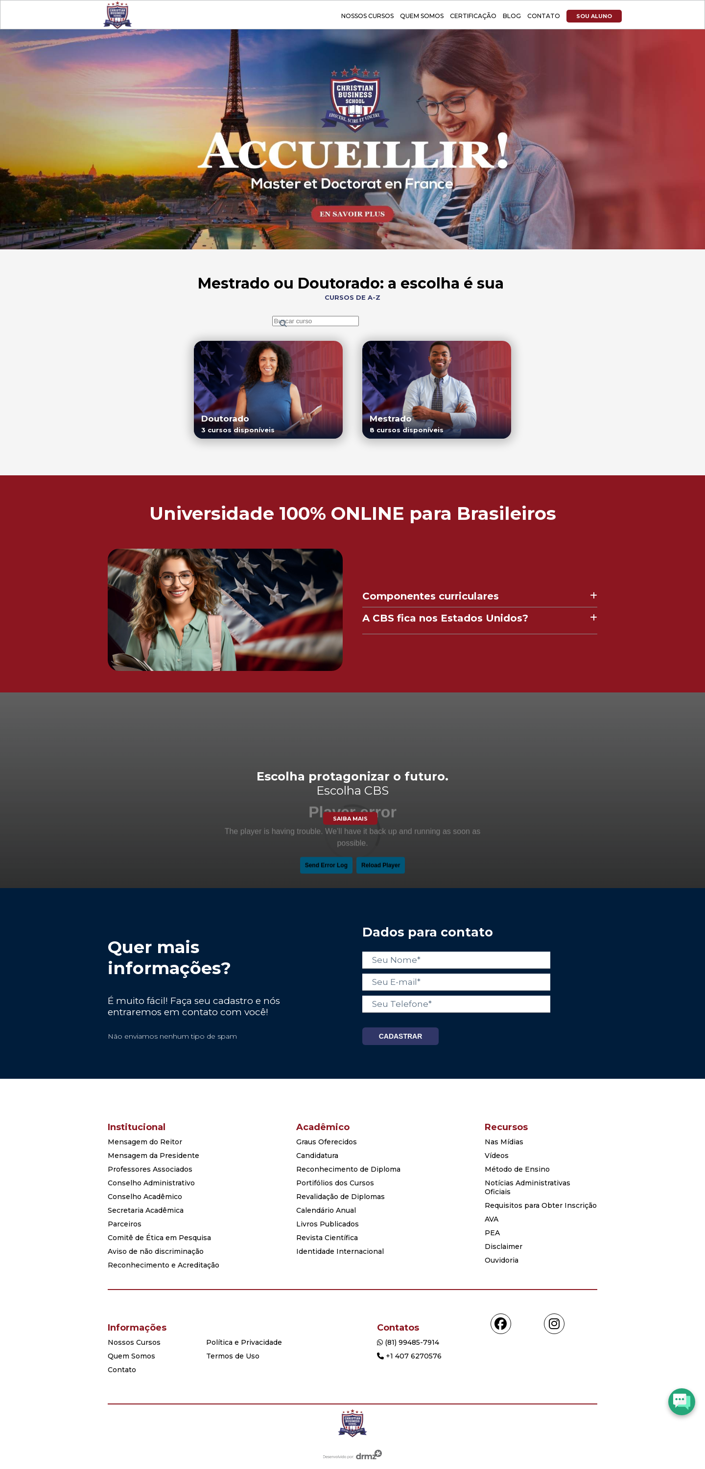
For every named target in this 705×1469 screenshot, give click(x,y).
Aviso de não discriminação (156, 1251)
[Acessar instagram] (554, 1323)
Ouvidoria (501, 1260)
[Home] (352, 1424)
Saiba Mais (350, 818)
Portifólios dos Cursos (335, 1183)
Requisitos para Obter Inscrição (541, 1205)
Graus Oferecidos (326, 1141)
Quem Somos (422, 16)
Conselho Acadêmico (145, 1196)
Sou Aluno (594, 16)
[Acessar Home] (117, 26)
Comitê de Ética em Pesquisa (159, 1237)
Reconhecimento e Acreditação (163, 1265)
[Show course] (352, 246)
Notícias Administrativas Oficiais (527, 1187)
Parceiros (124, 1224)
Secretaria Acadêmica (146, 1210)
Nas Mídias (504, 1141)
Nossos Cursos (367, 16)
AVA (491, 1219)
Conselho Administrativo (151, 1183)
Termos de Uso (232, 1356)
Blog (512, 16)
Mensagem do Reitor (145, 1141)
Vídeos (497, 1155)
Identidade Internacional (340, 1251)
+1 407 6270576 (409, 1356)
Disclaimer (503, 1246)
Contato (543, 16)
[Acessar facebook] (501, 1323)
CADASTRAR (401, 1036)
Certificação (473, 16)
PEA (492, 1232)
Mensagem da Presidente (153, 1155)
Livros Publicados (327, 1224)
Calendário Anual (326, 1210)
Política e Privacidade (244, 1342)
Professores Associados (150, 1169)
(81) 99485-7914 (408, 1342)
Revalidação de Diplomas (340, 1196)
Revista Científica (327, 1237)
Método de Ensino (517, 1169)
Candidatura (317, 1155)
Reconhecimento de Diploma (348, 1169)
